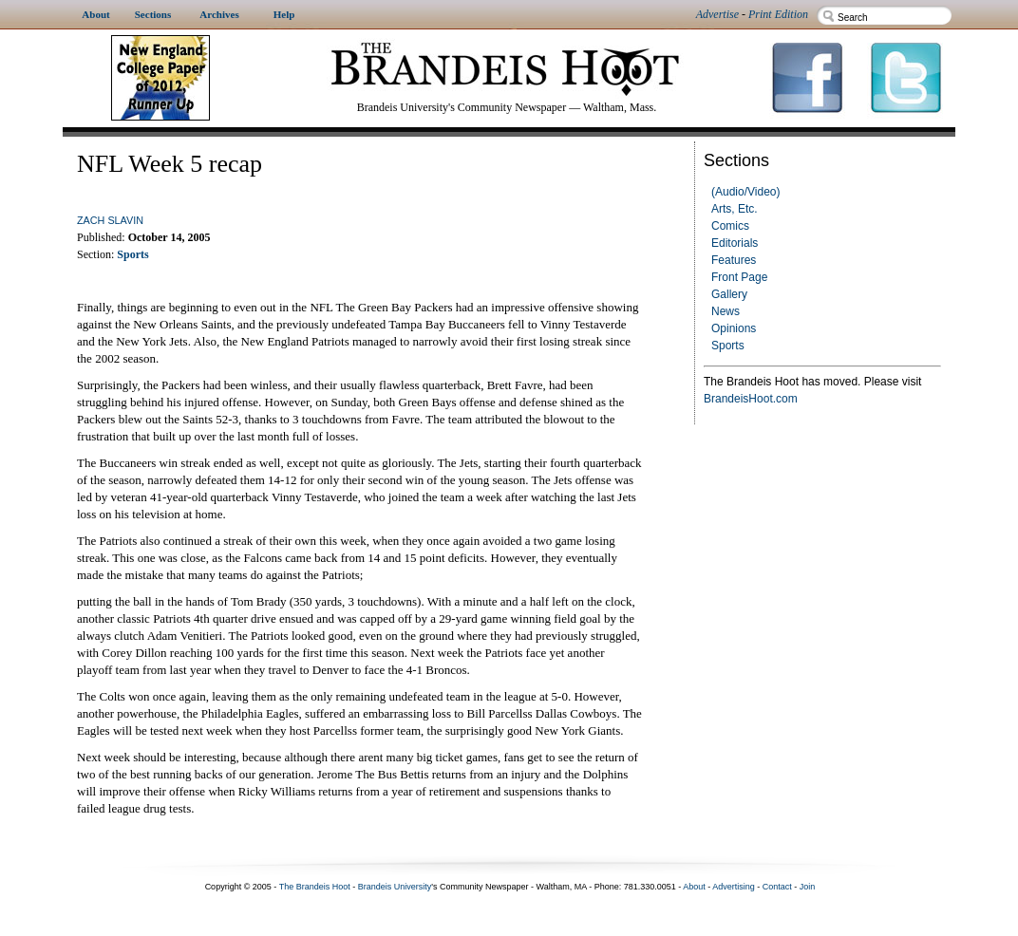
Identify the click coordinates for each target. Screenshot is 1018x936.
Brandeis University (395, 886)
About (694, 886)
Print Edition (778, 14)
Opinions (733, 328)
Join (808, 886)
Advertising (733, 886)
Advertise (717, 14)
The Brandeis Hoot (314, 886)
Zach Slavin (110, 220)
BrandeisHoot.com (751, 398)
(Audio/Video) (746, 191)
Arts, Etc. (734, 208)
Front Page (739, 277)
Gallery (729, 294)
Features (733, 260)
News (725, 311)
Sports (728, 345)
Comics (730, 226)
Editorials (734, 243)
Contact (777, 886)
